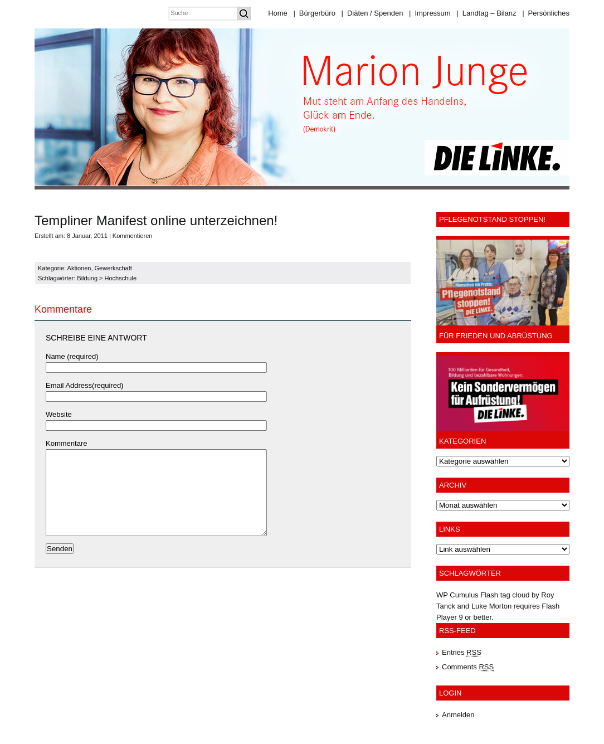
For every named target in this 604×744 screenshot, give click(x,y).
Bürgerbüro (314, 13)
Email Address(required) (84, 385)
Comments (468, 667)
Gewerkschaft (113, 268)
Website (59, 414)
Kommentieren (133, 235)
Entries (461, 652)
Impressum (430, 13)
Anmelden (458, 715)
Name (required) (72, 356)
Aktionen (79, 268)
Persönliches (545, 13)
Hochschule (121, 278)
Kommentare (66, 443)
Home (278, 13)
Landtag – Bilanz (486, 13)
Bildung (87, 278)
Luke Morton (491, 606)
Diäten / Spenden (372, 13)
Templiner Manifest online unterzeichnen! (156, 220)
